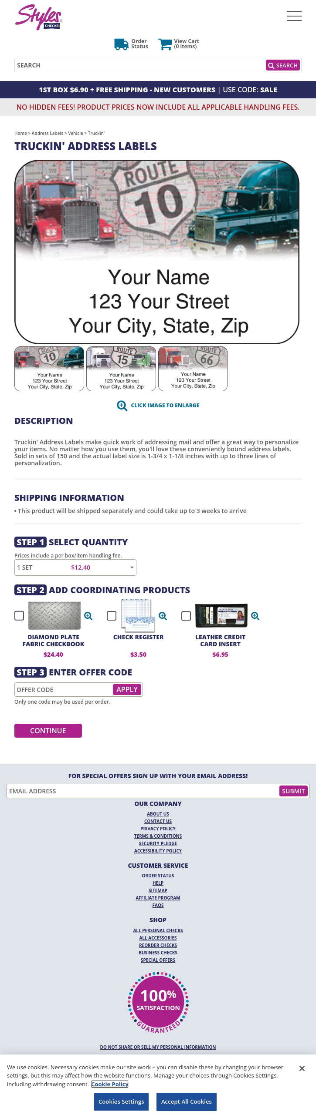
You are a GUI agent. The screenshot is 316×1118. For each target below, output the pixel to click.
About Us (158, 813)
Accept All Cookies (186, 1101)
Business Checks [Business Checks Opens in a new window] (158, 952)
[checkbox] (49, 615)
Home (20, 133)
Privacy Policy (158, 828)
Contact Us (158, 821)
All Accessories (158, 937)
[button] (88, 616)
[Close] (302, 1068)
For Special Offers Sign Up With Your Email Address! (158, 775)
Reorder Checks (158, 945)
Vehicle (75, 133)
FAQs (158, 905)
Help (158, 883)
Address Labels (47, 133)
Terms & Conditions (158, 836)
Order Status (158, 875)
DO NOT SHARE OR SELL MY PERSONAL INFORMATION (158, 1047)
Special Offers (158, 960)
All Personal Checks (158, 930)
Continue (48, 730)
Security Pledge (158, 843)
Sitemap (158, 890)
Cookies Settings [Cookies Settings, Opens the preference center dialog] (121, 1101)
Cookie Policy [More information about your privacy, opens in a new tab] (110, 1084)
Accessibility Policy (158, 850)
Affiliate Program (158, 897)
